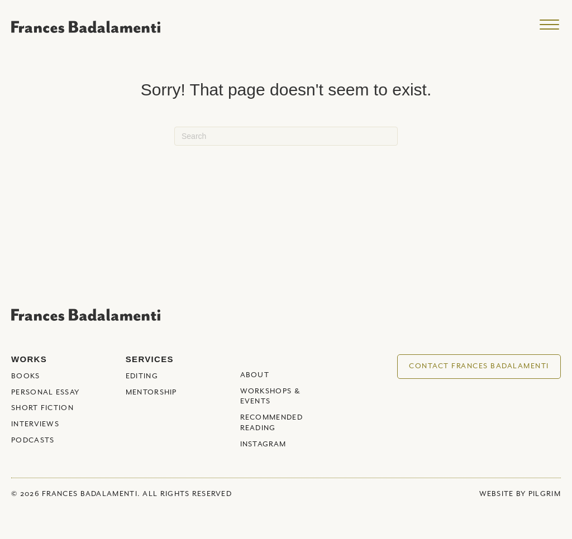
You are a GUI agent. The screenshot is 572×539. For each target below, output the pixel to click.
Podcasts (32, 440)
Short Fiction (42, 408)
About (255, 375)
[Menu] (549, 25)
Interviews (35, 424)
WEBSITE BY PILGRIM (520, 494)
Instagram (263, 444)
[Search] (286, 136)
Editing (142, 376)
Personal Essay (45, 392)
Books (25, 376)
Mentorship (151, 392)
